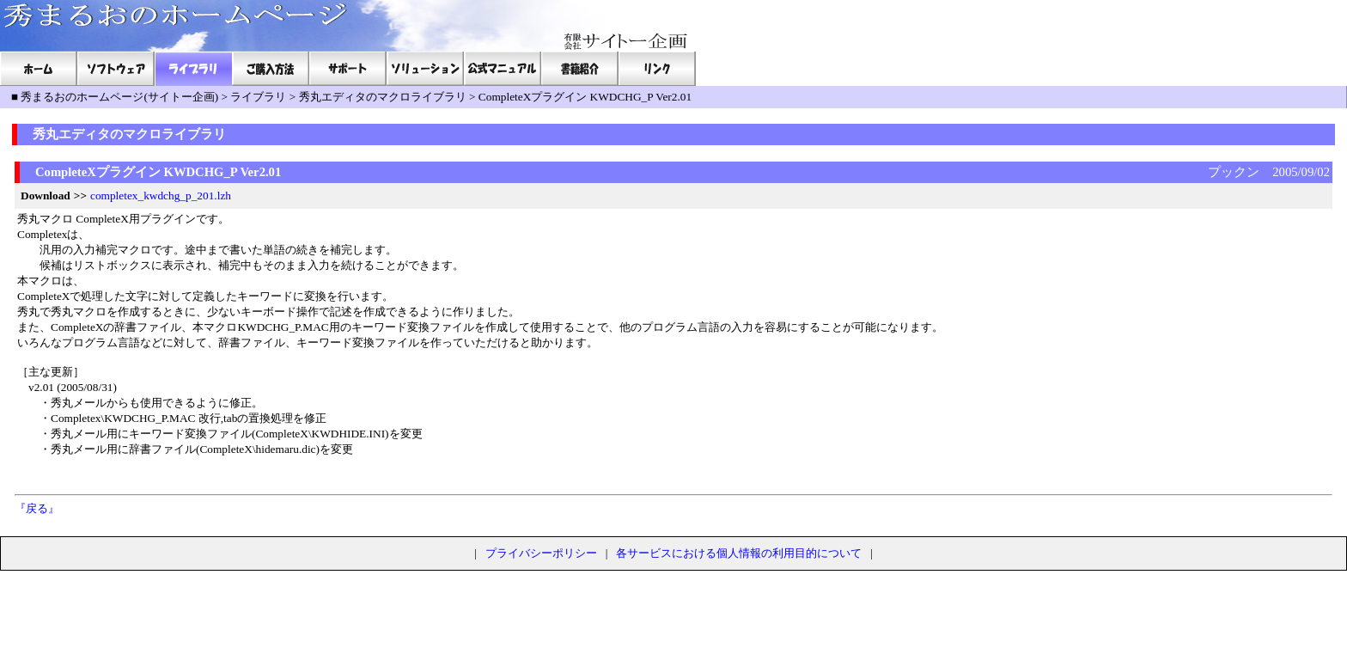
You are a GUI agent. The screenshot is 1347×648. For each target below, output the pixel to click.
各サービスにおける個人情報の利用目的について (739, 553)
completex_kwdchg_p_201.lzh (160, 195)
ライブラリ (258, 96)
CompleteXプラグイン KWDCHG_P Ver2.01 (585, 96)
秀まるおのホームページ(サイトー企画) (119, 96)
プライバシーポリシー (541, 553)
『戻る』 (37, 508)
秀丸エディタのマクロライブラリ (382, 96)
